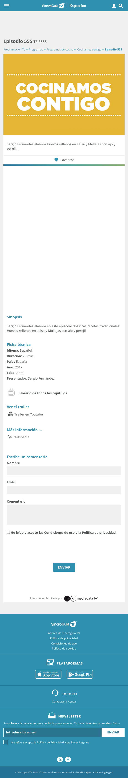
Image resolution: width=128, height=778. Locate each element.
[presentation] (41, 549)
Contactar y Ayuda (64, 701)
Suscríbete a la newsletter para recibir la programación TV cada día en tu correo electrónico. (61, 723)
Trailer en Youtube (25, 414)
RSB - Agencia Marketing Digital (96, 772)
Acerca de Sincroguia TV (64, 633)
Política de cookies (64, 648)
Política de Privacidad (50, 742)
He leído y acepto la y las (50, 742)
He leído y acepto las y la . (64, 532)
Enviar (113, 732)
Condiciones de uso (59, 532)
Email (11, 482)
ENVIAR (64, 567)
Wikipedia (18, 437)
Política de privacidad (99, 532)
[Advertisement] (64, 25)
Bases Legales (80, 742)
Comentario (16, 501)
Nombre (13, 463)
